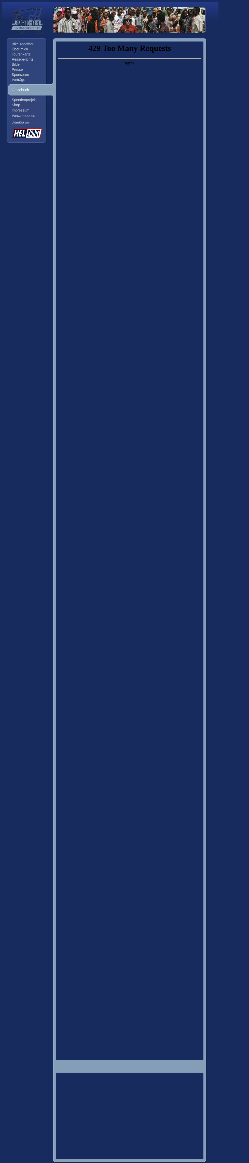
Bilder (16, 64)
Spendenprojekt (24, 100)
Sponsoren (20, 75)
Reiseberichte (23, 59)
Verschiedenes (23, 116)
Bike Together (22, 44)
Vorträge (18, 80)
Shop (16, 105)
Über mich (20, 49)
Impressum (20, 110)
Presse (17, 69)
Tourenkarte (21, 54)
